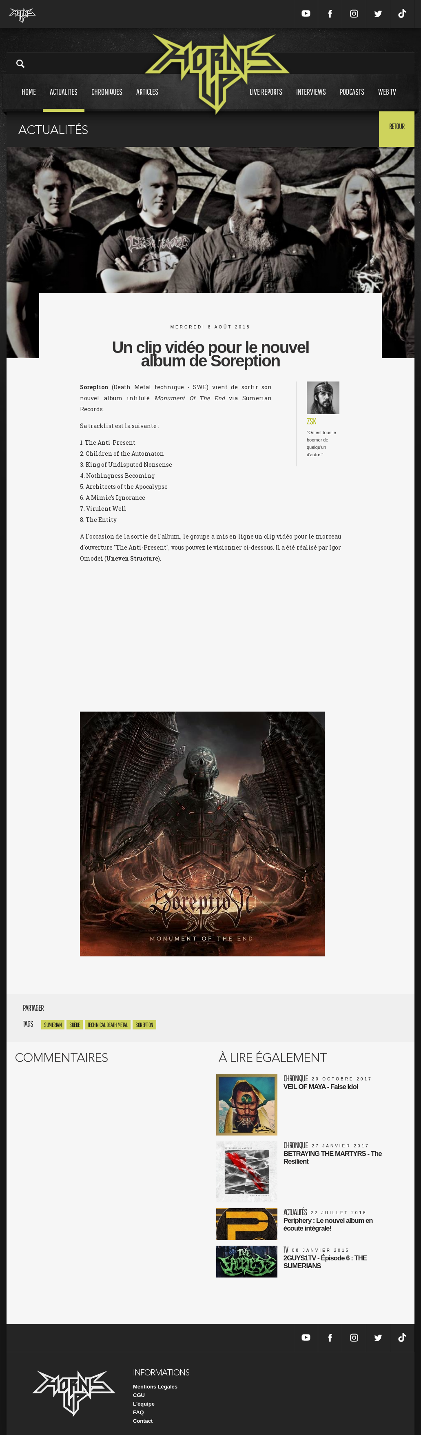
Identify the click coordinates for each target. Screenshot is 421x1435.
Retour (394, 128)
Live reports (266, 99)
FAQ (138, 1406)
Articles (147, 99)
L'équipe (144, 1397)
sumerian (53, 1024)
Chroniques (106, 99)
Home (29, 99)
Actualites (63, 99)
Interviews (311, 99)
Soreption (144, 1024)
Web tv (387, 99)
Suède (74, 1024)
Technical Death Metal (108, 1024)
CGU (139, 1389)
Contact (143, 1414)
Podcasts (352, 99)
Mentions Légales (155, 1380)
